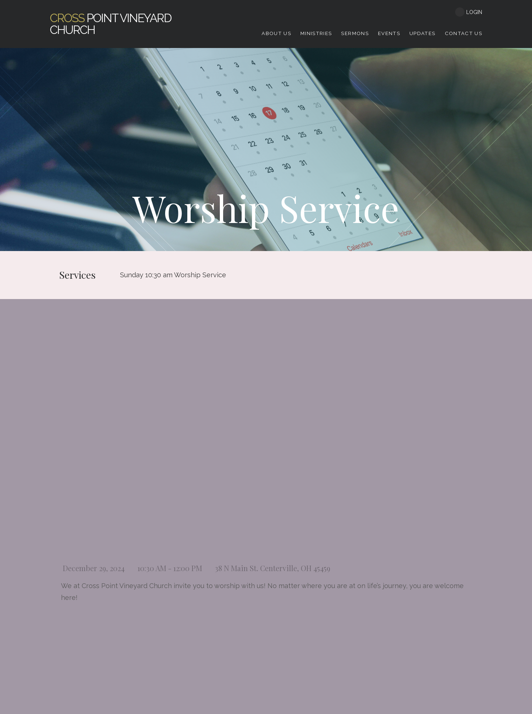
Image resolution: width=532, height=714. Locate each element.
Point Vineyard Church (110, 24)
